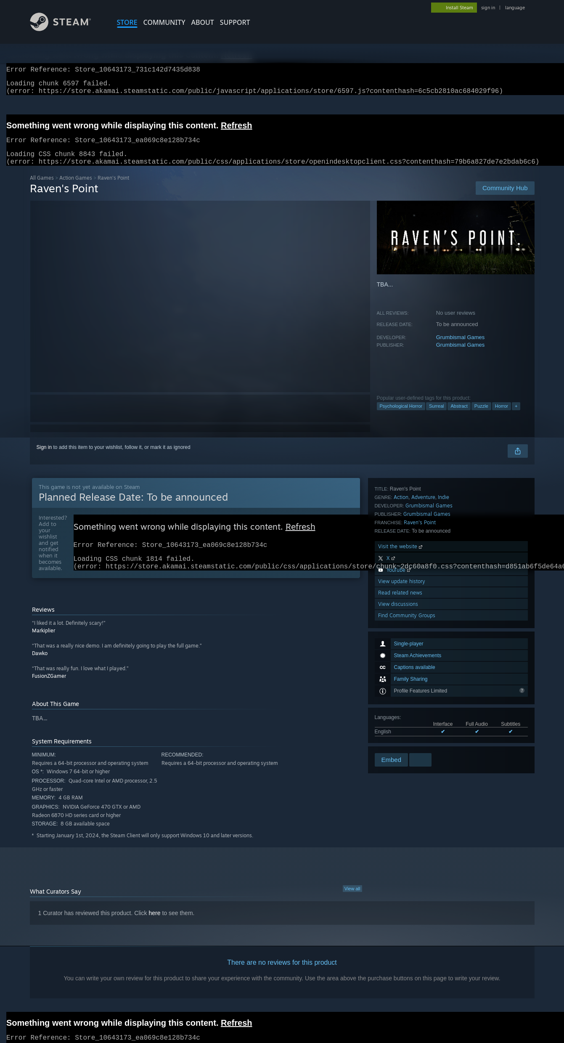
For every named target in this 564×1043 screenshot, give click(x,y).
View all (352, 902)
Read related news (400, 717)
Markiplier (43, 645)
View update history (401, 706)
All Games (42, 188)
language (515, 8)
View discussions (398, 729)
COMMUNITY (164, 22)
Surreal (436, 416)
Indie (443, 622)
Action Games (75, 188)
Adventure (423, 622)
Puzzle (481, 416)
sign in (488, 8)
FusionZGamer (49, 690)
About (202, 22)
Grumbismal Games (460, 347)
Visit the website (401, 671)
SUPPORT (235, 22)
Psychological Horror (401, 416)
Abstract (458, 416)
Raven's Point (420, 647)
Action (401, 622)
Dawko (40, 667)
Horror (501, 416)
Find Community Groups (406, 740)
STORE (127, 22)
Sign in (44, 457)
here (155, 927)
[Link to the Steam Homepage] (67, 28)
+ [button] (516, 416)
